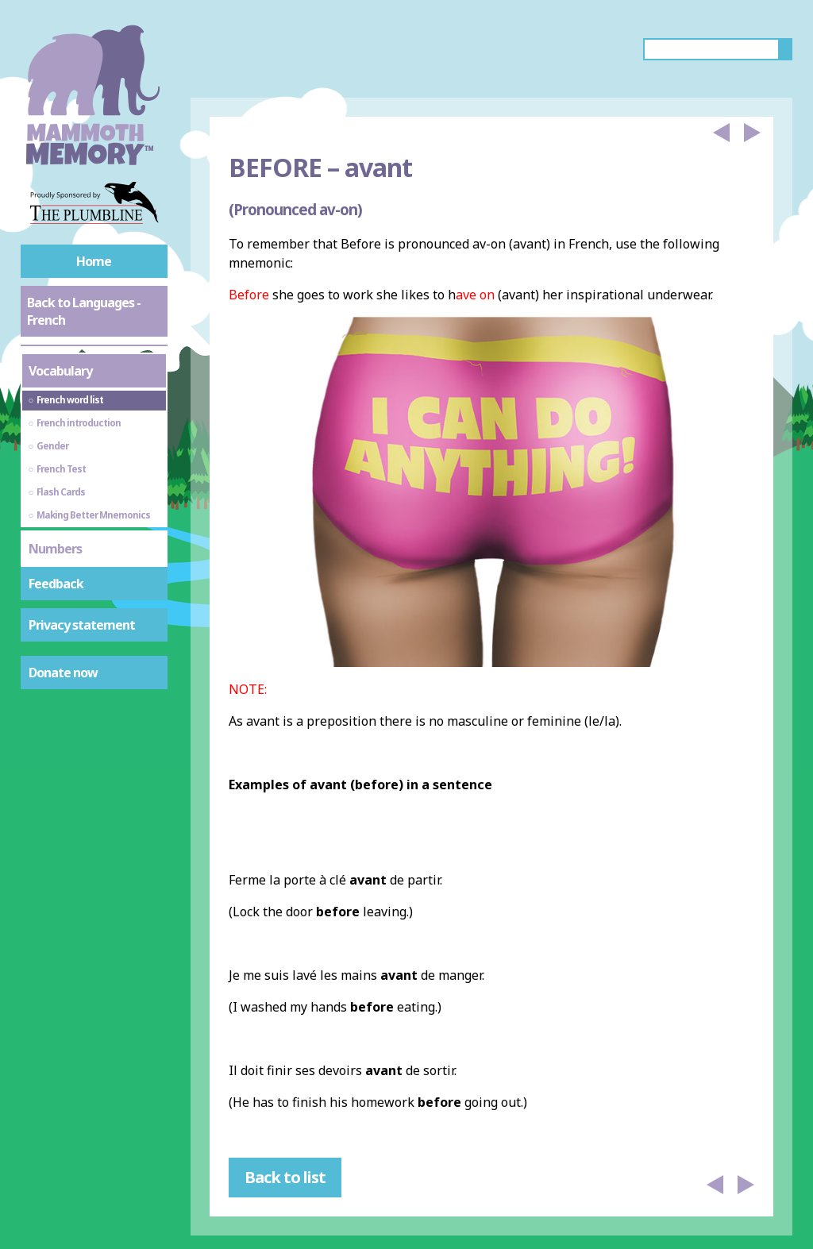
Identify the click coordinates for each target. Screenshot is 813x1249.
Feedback (56, 583)
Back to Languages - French (84, 311)
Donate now (63, 672)
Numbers (55, 548)
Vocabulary (60, 371)
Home (93, 261)
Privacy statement (82, 625)
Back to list (285, 1177)
